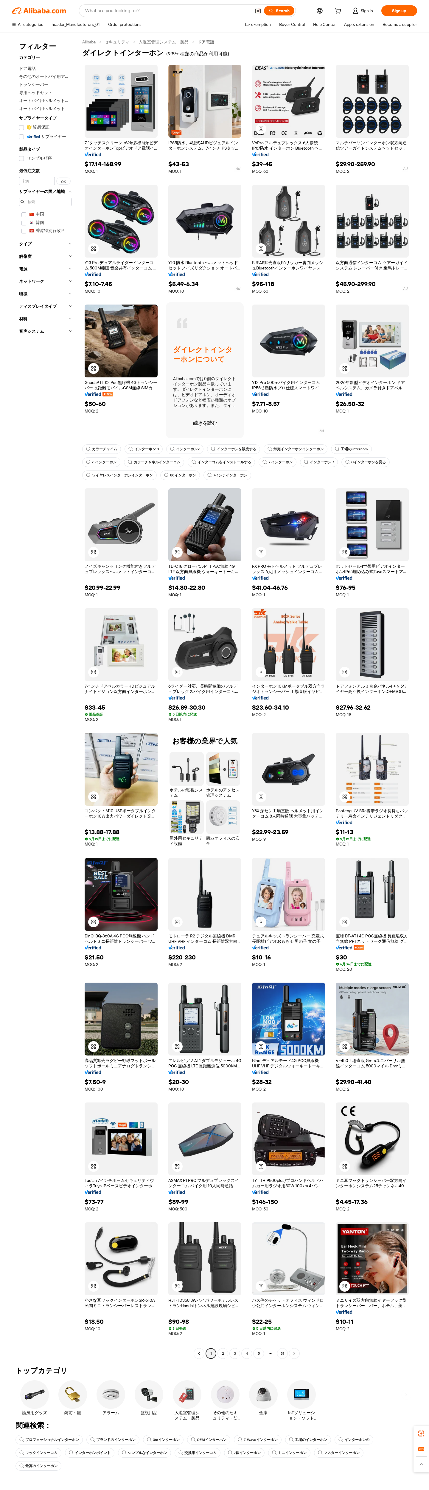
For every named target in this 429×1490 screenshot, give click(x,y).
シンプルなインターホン (144, 1452)
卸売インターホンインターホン (296, 449)
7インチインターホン (227, 475)
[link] (421, 1433)
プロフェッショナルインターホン (49, 1439)
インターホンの (353, 1439)
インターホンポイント (90, 1452)
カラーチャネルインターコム (154, 462)
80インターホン (180, 475)
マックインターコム (38, 1452)
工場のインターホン (308, 1439)
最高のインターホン (38, 1466)
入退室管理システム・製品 (164, 42)
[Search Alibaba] (167, 10)
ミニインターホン (289, 1452)
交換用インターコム (197, 1452)
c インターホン (101, 462)
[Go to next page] (294, 1353)
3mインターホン (163, 1439)
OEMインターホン (208, 1439)
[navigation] (45, 698)
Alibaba (89, 42)
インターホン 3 (143, 449)
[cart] (339, 11)
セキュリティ (117, 42)
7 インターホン (277, 462)
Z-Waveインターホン (258, 1439)
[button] (258, 10)
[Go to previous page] (199, 1353)
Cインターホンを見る (365, 462)
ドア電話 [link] (206, 42)
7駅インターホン (244, 1452)
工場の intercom (351, 449)
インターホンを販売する (233, 449)
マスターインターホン (339, 1452)
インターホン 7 (319, 462)
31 (282, 1353)
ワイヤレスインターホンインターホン (119, 475)
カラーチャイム (101, 449)
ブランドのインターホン (113, 1439)
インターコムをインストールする (221, 462)
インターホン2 (185, 449)
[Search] (279, 10)
